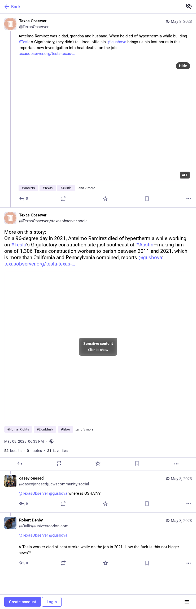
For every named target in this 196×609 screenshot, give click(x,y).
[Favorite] (105, 198)
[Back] (91, 6)
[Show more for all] (189, 6)
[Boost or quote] (63, 198)
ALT (185, 175)
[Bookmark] (147, 198)
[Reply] (24, 198)
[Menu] (187, 602)
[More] (188, 198)
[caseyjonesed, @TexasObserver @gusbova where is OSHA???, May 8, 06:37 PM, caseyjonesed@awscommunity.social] (98, 491)
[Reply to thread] (24, 504)
